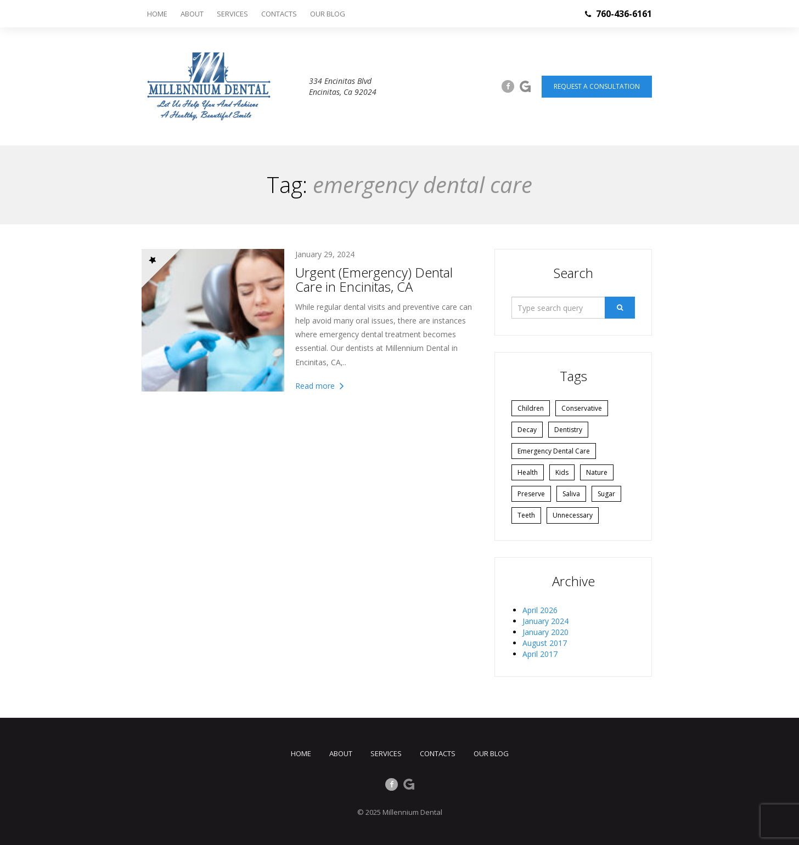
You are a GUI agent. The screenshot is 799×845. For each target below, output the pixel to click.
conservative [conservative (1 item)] (581, 408)
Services (232, 14)
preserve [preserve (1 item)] (531, 493)
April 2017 (540, 654)
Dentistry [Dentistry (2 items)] (568, 429)
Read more (319, 386)
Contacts (279, 14)
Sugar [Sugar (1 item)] (606, 493)
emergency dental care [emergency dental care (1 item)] (553, 451)
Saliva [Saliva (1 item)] (571, 493)
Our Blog (327, 14)
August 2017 (544, 643)
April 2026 (540, 610)
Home (157, 14)
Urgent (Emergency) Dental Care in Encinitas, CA (374, 279)
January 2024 (545, 621)
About (192, 14)
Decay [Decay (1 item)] (527, 429)
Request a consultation (597, 86)
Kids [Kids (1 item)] (562, 472)
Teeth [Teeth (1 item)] (526, 515)
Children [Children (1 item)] (530, 408)
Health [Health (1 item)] (527, 472)
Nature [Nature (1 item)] (596, 472)
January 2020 (545, 632)
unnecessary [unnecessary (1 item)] (573, 515)
